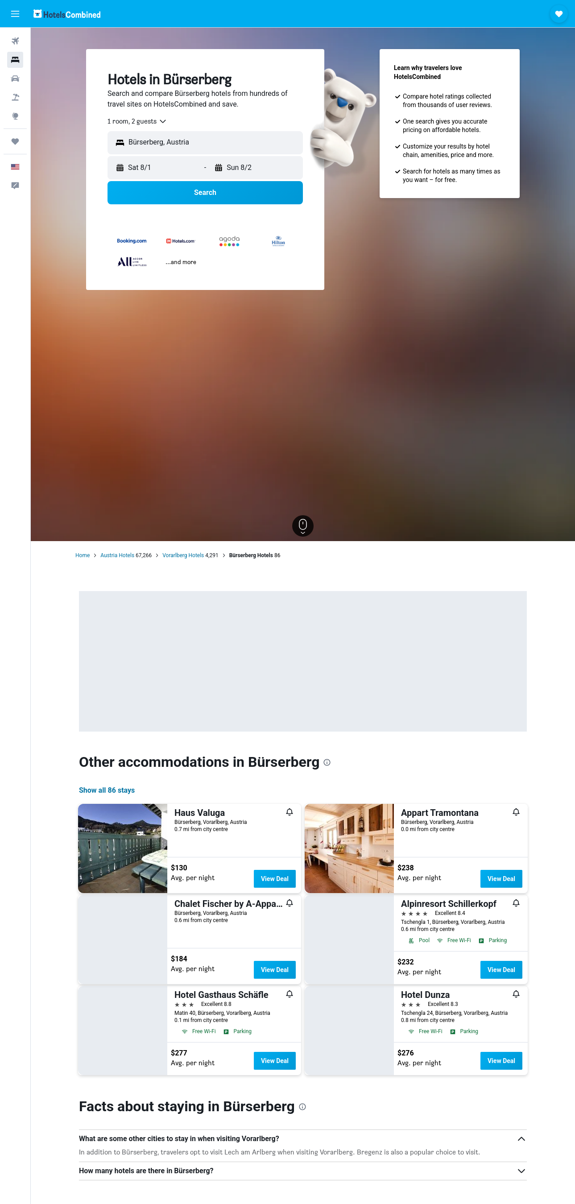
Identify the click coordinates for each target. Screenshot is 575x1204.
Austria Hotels (117, 555)
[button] (15, 14)
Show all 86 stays (107, 790)
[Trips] (15, 141)
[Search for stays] (15, 60)
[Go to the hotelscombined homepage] (67, 13)
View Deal (275, 878)
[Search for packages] (15, 97)
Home (82, 555)
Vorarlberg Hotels (183, 555)
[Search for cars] (15, 78)
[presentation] (327, 762)
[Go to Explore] (15, 116)
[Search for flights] (15, 41)
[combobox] (137, 121)
